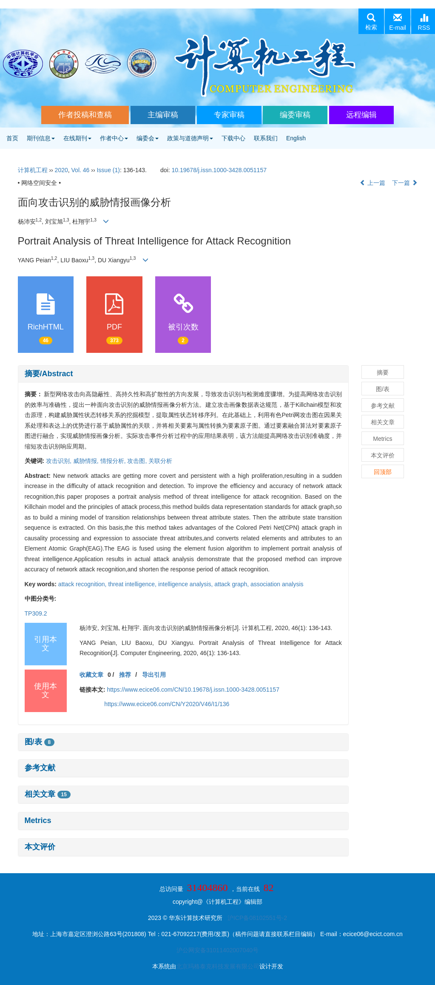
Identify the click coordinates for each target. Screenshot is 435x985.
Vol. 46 (80, 170)
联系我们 (266, 138)
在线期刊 (77, 138)
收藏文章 (91, 674)
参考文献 (40, 768)
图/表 (40, 742)
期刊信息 (41, 138)
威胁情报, (86, 460)
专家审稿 (229, 115)
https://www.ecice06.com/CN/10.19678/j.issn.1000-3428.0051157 (193, 689)
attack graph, (232, 584)
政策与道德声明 (190, 138)
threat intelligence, (133, 584)
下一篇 (405, 182)
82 (268, 887)
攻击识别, (59, 460)
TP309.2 (36, 613)
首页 (12, 138)
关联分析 (160, 460)
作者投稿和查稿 (85, 115)
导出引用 (154, 674)
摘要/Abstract (49, 373)
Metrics (38, 820)
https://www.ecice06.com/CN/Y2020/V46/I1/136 (166, 704)
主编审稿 (163, 115)
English (296, 138)
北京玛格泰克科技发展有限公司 (217, 966)
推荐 (125, 674)
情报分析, (114, 460)
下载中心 (233, 138)
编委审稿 (295, 115)
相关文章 (48, 794)
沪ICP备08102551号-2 (257, 917)
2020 (61, 170)
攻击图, (137, 460)
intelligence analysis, (186, 584)
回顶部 (383, 471)
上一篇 (372, 182)
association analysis (277, 584)
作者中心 (114, 138)
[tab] (183, 374)
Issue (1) (108, 170)
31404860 (207, 887)
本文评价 (40, 847)
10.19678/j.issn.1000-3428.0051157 (219, 170)
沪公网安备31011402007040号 (217, 950)
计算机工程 (33, 170)
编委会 (147, 138)
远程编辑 (361, 115)
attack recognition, (83, 584)
